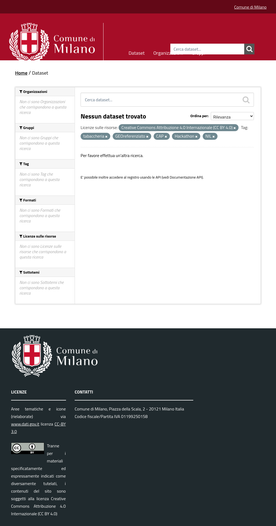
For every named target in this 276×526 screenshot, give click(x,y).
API (158, 177)
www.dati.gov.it (25, 424)
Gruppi (198, 52)
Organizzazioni (168, 52)
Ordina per (199, 116)
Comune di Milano (250, 7)
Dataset (137, 52)
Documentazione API (186, 177)
